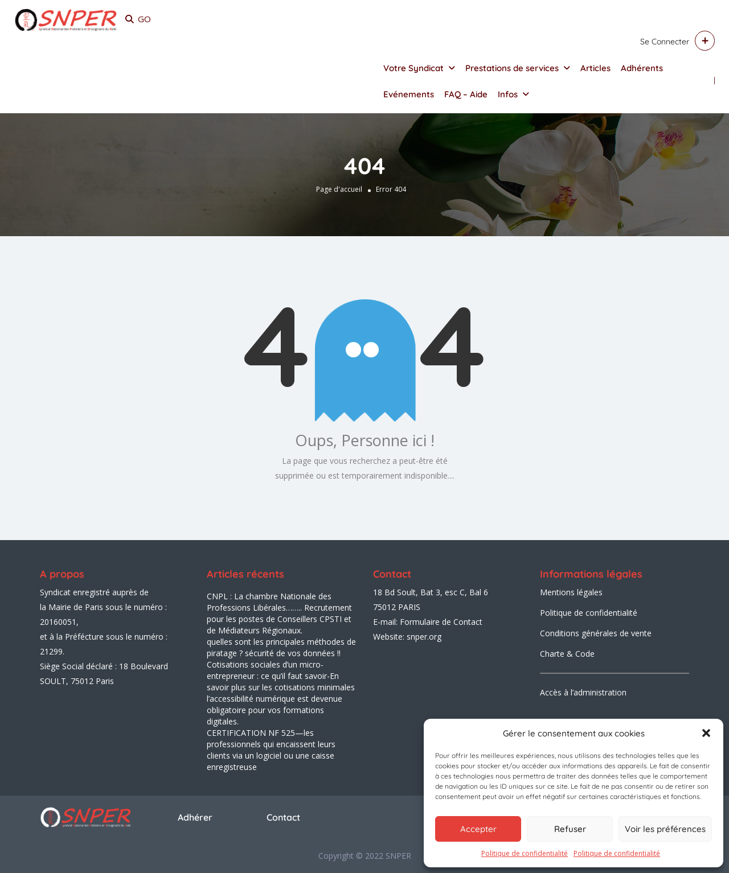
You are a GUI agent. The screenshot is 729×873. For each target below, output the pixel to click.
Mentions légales (571, 592)
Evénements (408, 94)
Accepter (478, 828)
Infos (508, 94)
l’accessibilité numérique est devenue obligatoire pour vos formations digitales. (274, 710)
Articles (595, 68)
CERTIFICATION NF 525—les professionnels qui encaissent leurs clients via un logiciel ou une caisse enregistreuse (271, 749)
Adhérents (642, 68)
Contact (283, 817)
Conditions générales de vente (596, 633)
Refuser (570, 828)
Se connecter (664, 41)
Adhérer (195, 817)
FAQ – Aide (466, 94)
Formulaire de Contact (441, 621)
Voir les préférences (665, 828)
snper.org (424, 636)
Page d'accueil (339, 189)
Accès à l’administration (583, 692)
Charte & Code (567, 653)
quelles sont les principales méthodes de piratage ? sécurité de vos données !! (281, 647)
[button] (706, 733)
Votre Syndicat (413, 68)
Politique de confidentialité (524, 853)
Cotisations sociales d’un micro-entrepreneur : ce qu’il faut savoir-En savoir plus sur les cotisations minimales (281, 676)
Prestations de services (512, 68)
